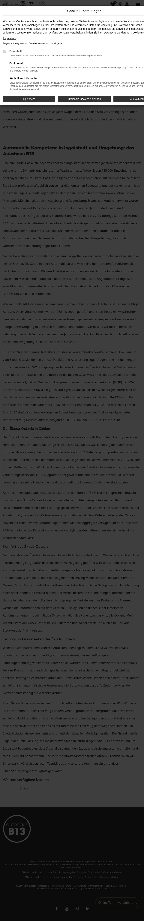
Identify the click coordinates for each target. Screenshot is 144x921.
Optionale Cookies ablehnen (84, 98)
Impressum (9, 38)
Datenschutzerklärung (116, 32)
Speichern (29, 98)
